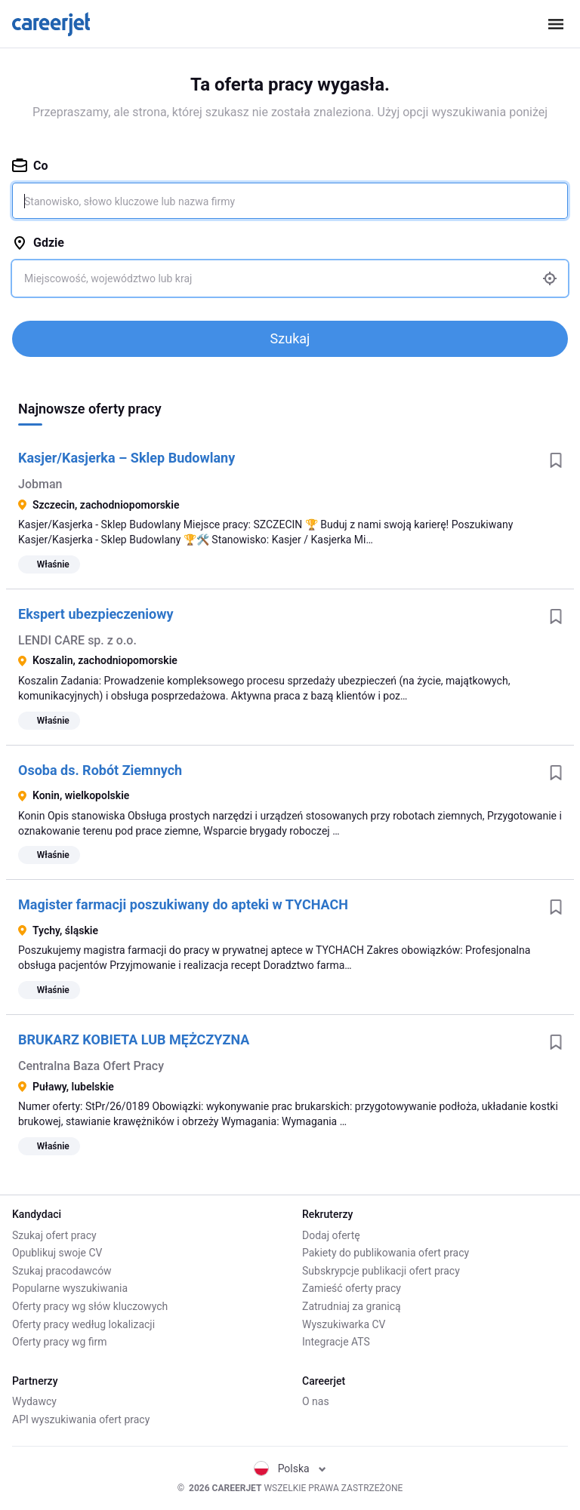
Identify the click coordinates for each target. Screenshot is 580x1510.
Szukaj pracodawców (62, 1271)
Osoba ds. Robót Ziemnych (100, 770)
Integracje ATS (336, 1342)
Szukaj (290, 338)
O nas (315, 1401)
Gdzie (38, 242)
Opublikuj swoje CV (57, 1253)
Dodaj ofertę (331, 1235)
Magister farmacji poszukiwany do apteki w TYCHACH (183, 904)
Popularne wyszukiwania (70, 1288)
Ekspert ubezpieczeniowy (96, 614)
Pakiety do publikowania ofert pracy (385, 1253)
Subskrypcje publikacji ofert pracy (381, 1271)
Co (30, 165)
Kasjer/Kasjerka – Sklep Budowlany (126, 458)
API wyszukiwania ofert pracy (81, 1419)
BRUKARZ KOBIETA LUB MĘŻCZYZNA (133, 1039)
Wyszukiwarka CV (344, 1324)
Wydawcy (34, 1401)
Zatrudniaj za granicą (351, 1306)
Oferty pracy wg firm (59, 1342)
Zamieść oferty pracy (351, 1288)
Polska (290, 1468)
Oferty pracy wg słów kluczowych (90, 1306)
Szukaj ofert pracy (54, 1235)
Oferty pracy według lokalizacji (83, 1324)
